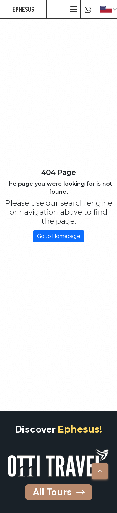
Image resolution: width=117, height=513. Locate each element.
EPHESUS (23, 9)
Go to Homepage (58, 236)
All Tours (59, 492)
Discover (58, 429)
